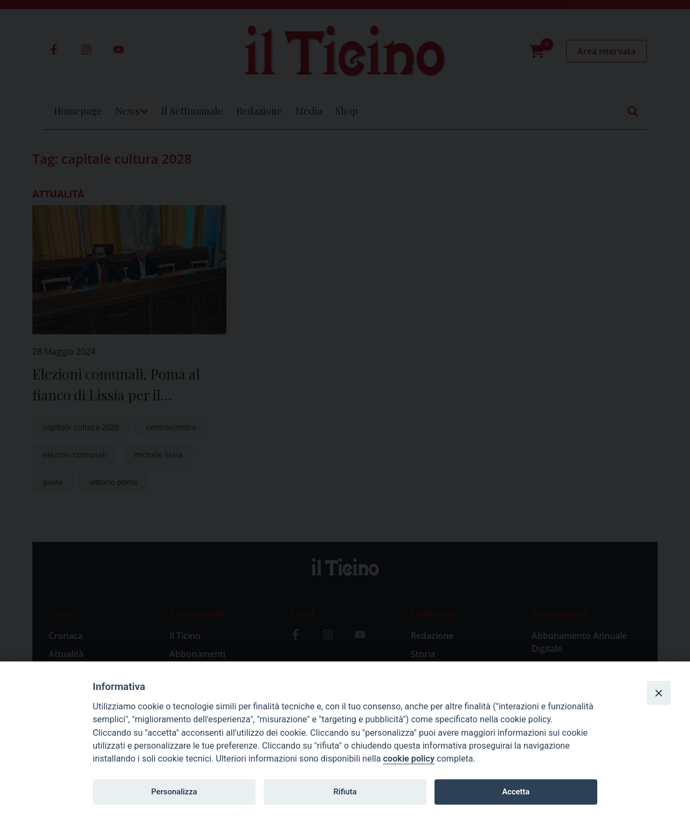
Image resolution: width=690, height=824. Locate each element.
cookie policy (408, 758)
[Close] (659, 693)
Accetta (515, 792)
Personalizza (174, 792)
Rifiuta (344, 792)
